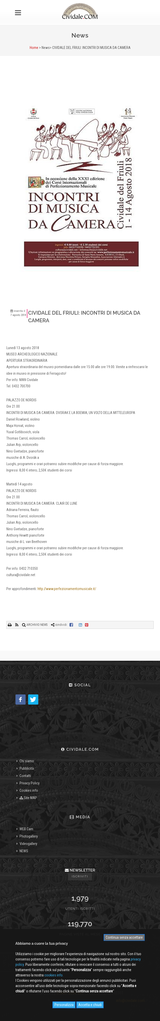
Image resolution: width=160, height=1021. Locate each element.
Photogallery (29, 836)
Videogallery (28, 844)
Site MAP (28, 798)
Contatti (25, 776)
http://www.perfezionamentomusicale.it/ (67, 589)
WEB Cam (26, 829)
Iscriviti (80, 876)
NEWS (24, 851)
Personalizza (64, 1005)
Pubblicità (27, 768)
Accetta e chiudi (90, 1005)
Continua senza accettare (124, 937)
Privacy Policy (30, 783)
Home (34, 48)
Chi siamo (27, 761)
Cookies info (29, 790)
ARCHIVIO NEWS (34, 625)
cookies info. (53, 975)
